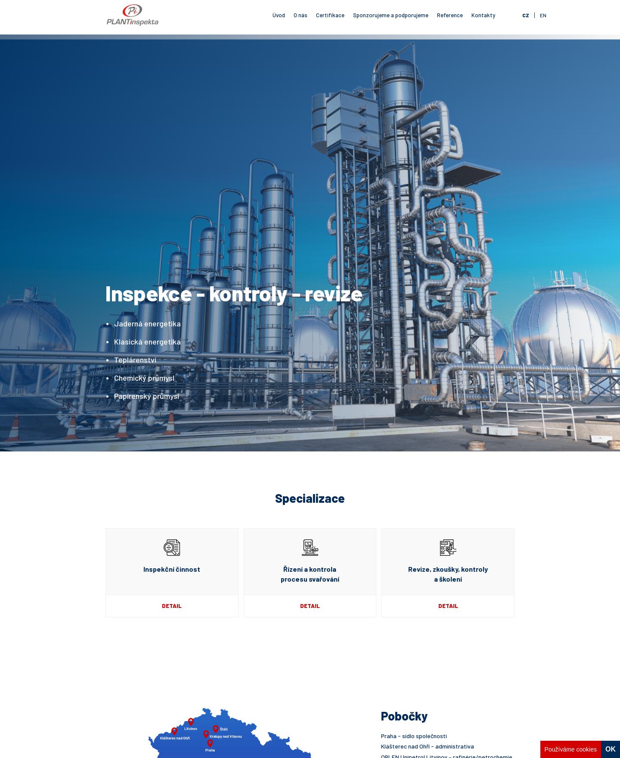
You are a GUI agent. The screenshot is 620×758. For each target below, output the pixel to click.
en (543, 15)
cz (525, 15)
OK (610, 749)
